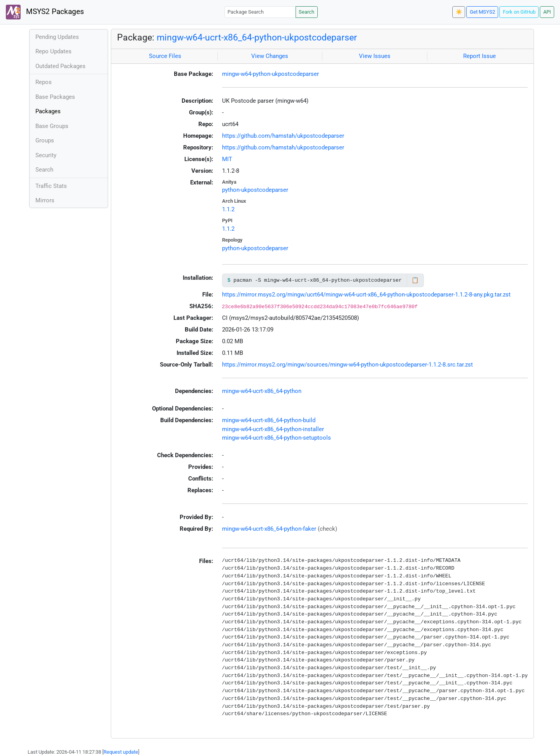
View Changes (269, 56)
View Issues (374, 56)
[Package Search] (260, 12)
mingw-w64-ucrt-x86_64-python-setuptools (276, 437)
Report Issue (479, 56)
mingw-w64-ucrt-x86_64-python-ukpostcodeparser (257, 37)
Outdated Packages (60, 66)
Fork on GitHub (519, 12)
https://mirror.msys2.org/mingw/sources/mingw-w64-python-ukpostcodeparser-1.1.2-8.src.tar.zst (347, 364)
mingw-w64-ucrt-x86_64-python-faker (269, 528)
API (547, 12)
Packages (48, 111)
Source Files (165, 56)
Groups (44, 140)
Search (306, 12)
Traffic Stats (51, 185)
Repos (43, 82)
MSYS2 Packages (45, 12)
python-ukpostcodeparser (255, 189)
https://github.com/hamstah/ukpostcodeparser (283, 135)
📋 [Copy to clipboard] (415, 280)
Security (45, 155)
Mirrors (44, 200)
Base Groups (51, 126)
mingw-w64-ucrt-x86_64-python (261, 391)
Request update (120, 752)
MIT (227, 159)
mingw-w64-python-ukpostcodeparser (270, 73)
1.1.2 (228, 209)
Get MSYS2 (482, 12)
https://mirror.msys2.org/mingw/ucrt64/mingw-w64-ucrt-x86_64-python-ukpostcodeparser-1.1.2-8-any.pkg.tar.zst (366, 294)
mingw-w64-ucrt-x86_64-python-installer (273, 429)
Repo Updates (53, 51)
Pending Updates (57, 36)
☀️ (459, 12)
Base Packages (55, 96)
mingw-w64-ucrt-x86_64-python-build (268, 420)
